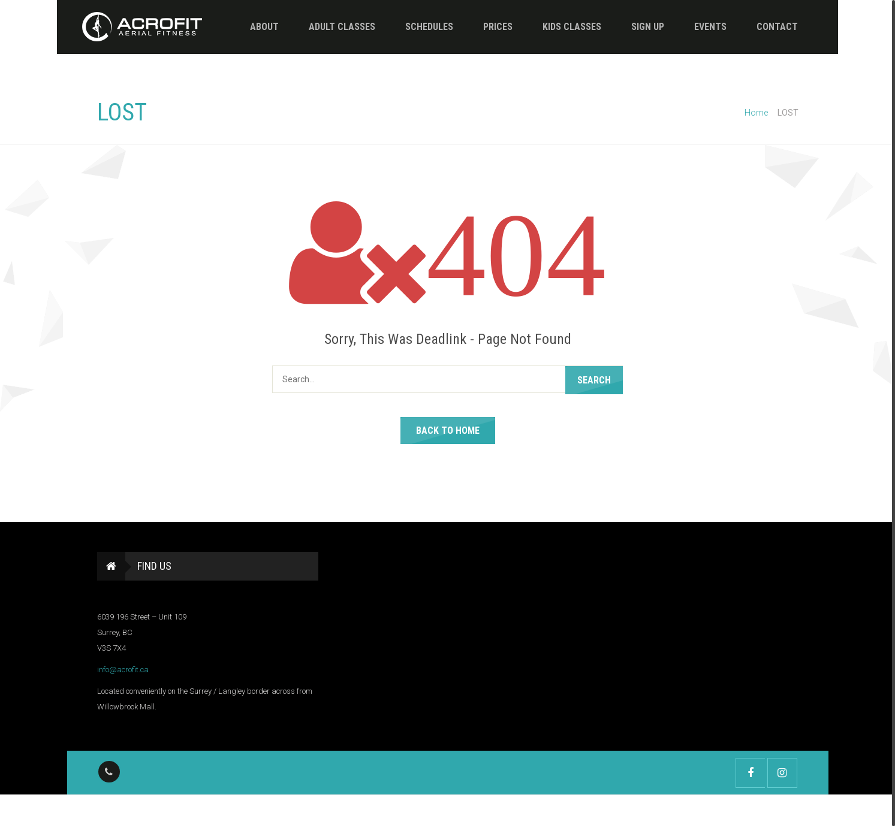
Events (696, 26)
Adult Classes (327, 26)
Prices (483, 26)
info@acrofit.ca (123, 669)
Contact (762, 26)
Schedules (415, 26)
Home (756, 112)
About (250, 26)
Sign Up (633, 26)
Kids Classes (557, 26)
